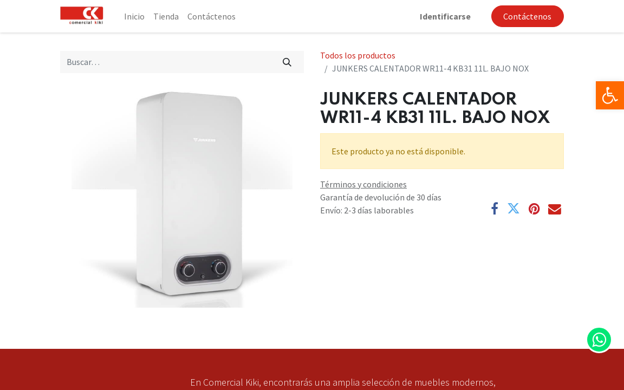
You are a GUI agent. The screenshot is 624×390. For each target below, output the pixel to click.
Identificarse (445, 16)
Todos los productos (357, 55)
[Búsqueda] (287, 62)
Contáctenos (527, 16)
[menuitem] (134, 16)
